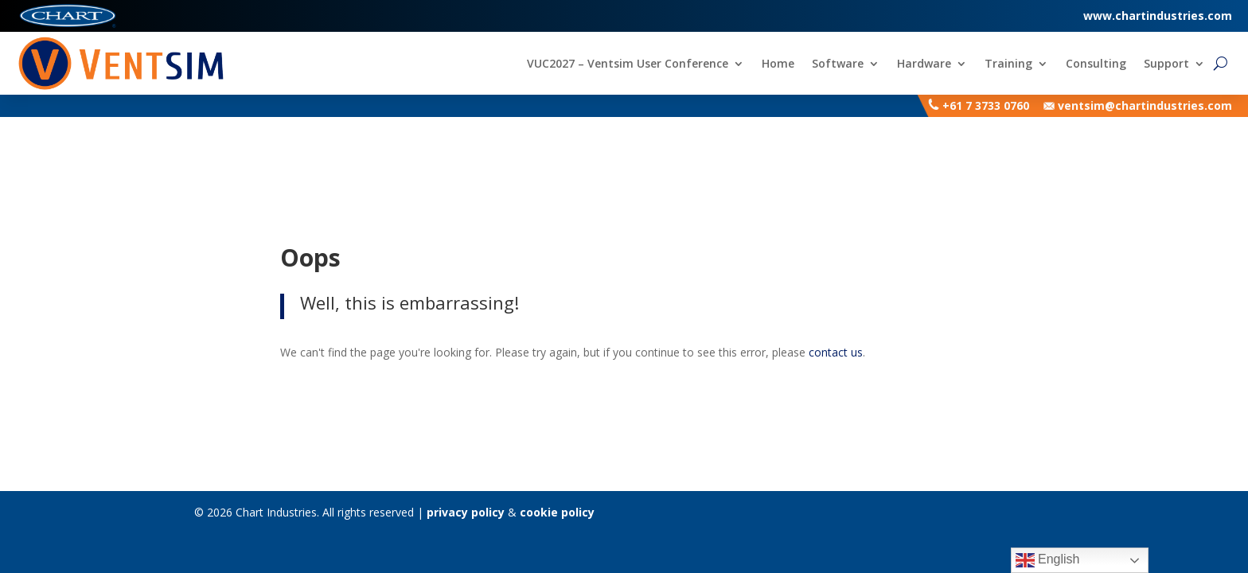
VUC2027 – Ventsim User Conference (627, 64)
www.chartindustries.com (1157, 15)
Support (1166, 64)
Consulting (1096, 64)
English (1048, 560)
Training (1008, 64)
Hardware (924, 64)
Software (838, 64)
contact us (836, 352)
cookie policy (557, 512)
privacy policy (466, 512)
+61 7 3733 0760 (985, 105)
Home (778, 64)
